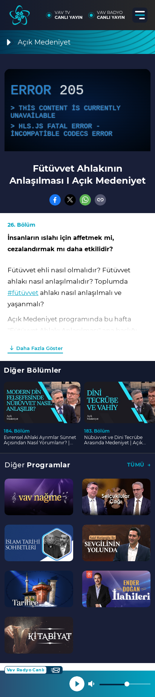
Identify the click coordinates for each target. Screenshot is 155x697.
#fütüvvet (23, 292)
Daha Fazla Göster (39, 348)
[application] (77, 110)
